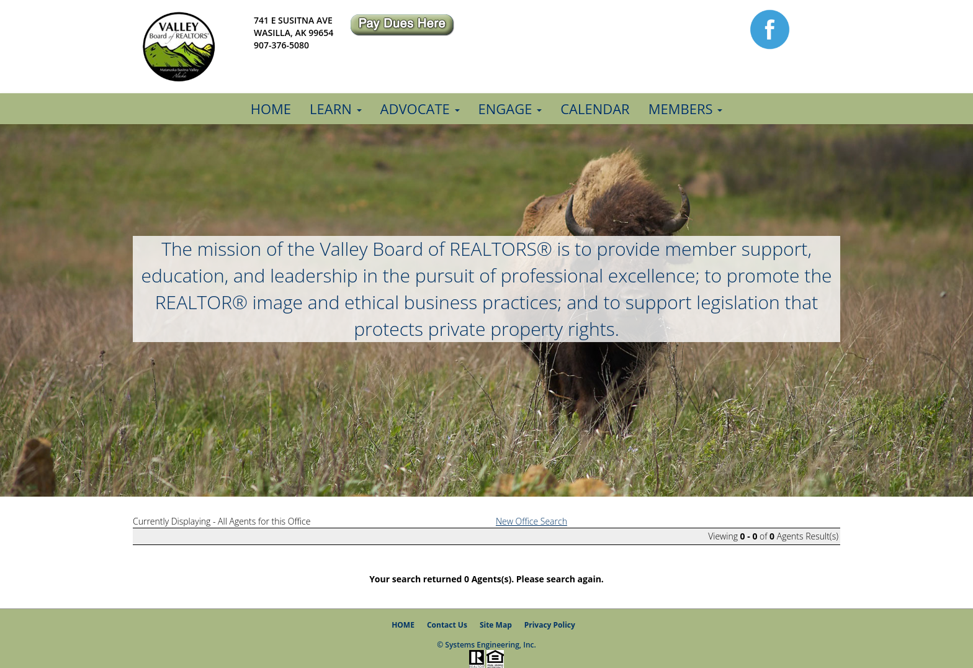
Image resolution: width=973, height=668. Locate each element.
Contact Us (447, 625)
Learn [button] (335, 108)
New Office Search (531, 521)
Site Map (496, 625)
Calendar (595, 108)
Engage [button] (510, 108)
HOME (403, 625)
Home (271, 108)
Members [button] (685, 108)
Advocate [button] (420, 108)
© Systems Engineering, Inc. (486, 644)
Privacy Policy (549, 625)
